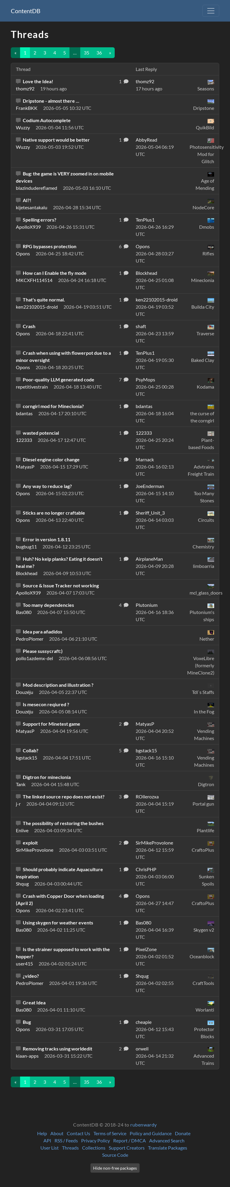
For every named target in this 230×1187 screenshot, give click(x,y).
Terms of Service (109, 1133)
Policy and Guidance (151, 1133)
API (47, 1140)
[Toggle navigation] (210, 11)
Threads (70, 1147)
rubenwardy (143, 1124)
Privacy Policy (95, 1140)
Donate (182, 1133)
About (56, 1133)
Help (42, 1133)
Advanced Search (166, 1140)
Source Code (115, 1155)
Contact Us (78, 1133)
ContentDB (25, 10)
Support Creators (127, 1147)
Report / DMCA (129, 1140)
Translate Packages (167, 1147)
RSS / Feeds (66, 1140)
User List (49, 1147)
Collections (93, 1147)
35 (86, 52)
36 (99, 52)
